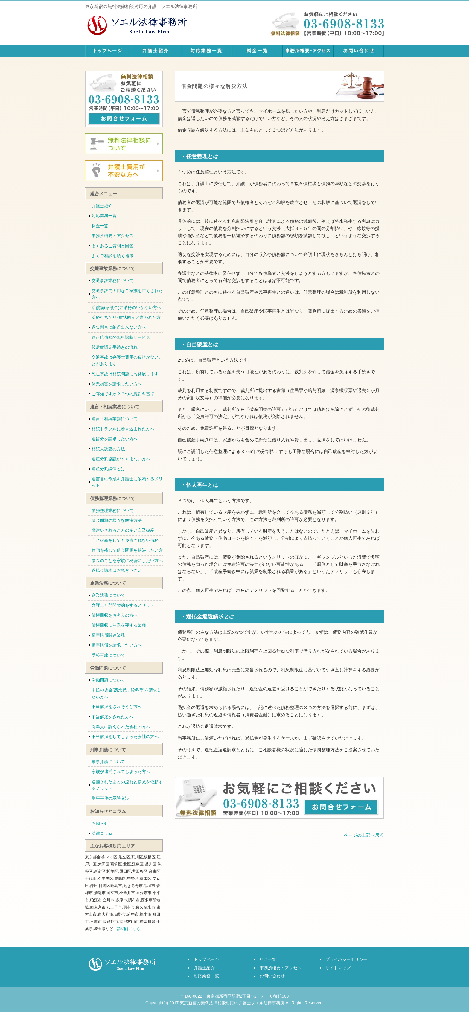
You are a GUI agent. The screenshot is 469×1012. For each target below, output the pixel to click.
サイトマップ (338, 967)
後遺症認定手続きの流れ (115, 347)
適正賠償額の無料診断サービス (121, 337)
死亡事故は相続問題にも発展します (125, 373)
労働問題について (108, 680)
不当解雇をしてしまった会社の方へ (125, 736)
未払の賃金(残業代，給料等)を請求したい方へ (126, 693)
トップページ (107, 51)
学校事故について (108, 655)
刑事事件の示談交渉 (110, 798)
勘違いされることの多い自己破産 (123, 530)
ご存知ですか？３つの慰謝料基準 (123, 393)
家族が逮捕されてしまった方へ (121, 771)
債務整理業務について (112, 510)
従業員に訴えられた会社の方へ (121, 726)
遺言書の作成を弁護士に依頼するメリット (127, 482)
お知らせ (100, 823)
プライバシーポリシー (346, 959)
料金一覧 (257, 51)
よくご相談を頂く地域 (112, 255)
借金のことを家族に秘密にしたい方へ (127, 560)
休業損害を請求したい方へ (117, 384)
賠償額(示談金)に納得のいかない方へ (126, 307)
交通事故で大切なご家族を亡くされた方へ (127, 294)
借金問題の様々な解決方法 (117, 520)
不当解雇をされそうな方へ (117, 706)
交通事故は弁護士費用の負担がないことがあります (127, 360)
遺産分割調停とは (108, 468)
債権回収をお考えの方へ (115, 615)
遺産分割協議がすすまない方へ (121, 458)
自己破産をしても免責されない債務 (125, 540)
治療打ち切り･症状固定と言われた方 (126, 317)
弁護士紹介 (155, 51)
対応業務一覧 (206, 51)
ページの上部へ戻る (364, 835)
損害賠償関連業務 (108, 635)
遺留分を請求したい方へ (115, 438)
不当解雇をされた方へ (112, 716)
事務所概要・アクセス (307, 51)
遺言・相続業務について (115, 418)
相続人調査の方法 (108, 448)
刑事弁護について (108, 761)
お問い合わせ (358, 51)
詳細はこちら (129, 928)
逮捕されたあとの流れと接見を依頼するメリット (127, 785)
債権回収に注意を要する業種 (119, 625)
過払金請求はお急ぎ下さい (117, 570)
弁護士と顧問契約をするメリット (123, 605)
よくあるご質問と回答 (112, 245)
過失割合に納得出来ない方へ (119, 327)
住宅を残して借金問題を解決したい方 (127, 550)
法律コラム (102, 833)
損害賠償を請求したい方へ (117, 645)
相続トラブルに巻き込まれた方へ (123, 428)
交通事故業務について (112, 280)
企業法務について (108, 595)
